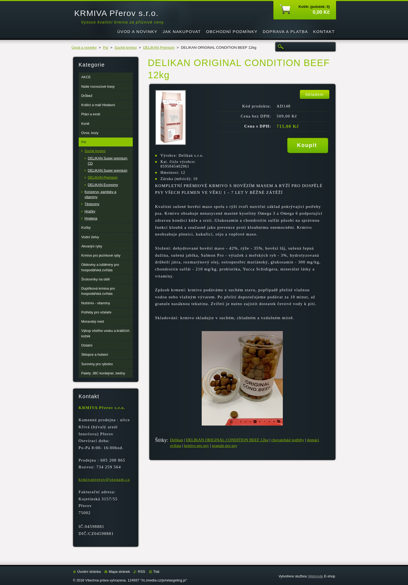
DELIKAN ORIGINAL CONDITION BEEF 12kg (227, 440)
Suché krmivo (125, 47)
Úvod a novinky (84, 47)
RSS (141, 572)
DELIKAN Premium (158, 47)
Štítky (161, 440)
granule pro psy (224, 445)
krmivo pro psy (196, 445)
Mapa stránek (119, 572)
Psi (105, 47)
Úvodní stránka (89, 572)
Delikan (176, 440)
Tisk (156, 572)
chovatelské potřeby (287, 440)
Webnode (315, 576)
